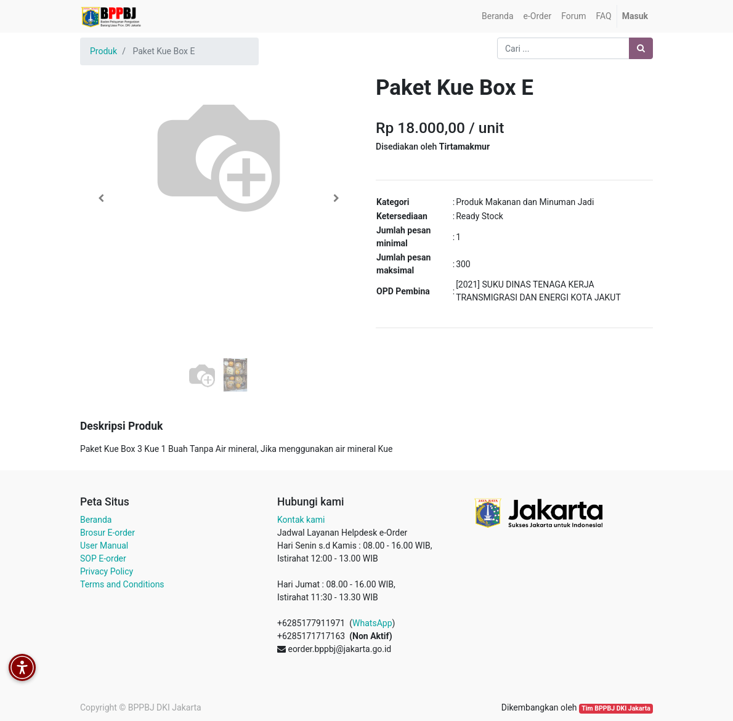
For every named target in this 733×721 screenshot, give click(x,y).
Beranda (95, 520)
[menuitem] (497, 16)
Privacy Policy (106, 571)
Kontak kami (301, 520)
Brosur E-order (107, 533)
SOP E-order (103, 558)
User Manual (104, 545)
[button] (101, 198)
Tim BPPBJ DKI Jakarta (615, 708)
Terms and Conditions (122, 584)
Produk (103, 51)
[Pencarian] (641, 48)
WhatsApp (372, 623)
